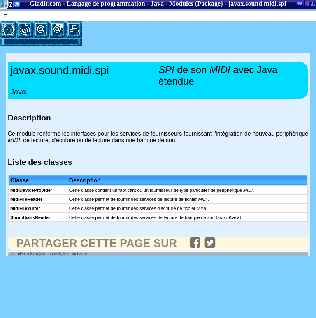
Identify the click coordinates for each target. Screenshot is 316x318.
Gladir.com (45, 3)
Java (157, 3)
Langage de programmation (106, 3)
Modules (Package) (196, 3)
